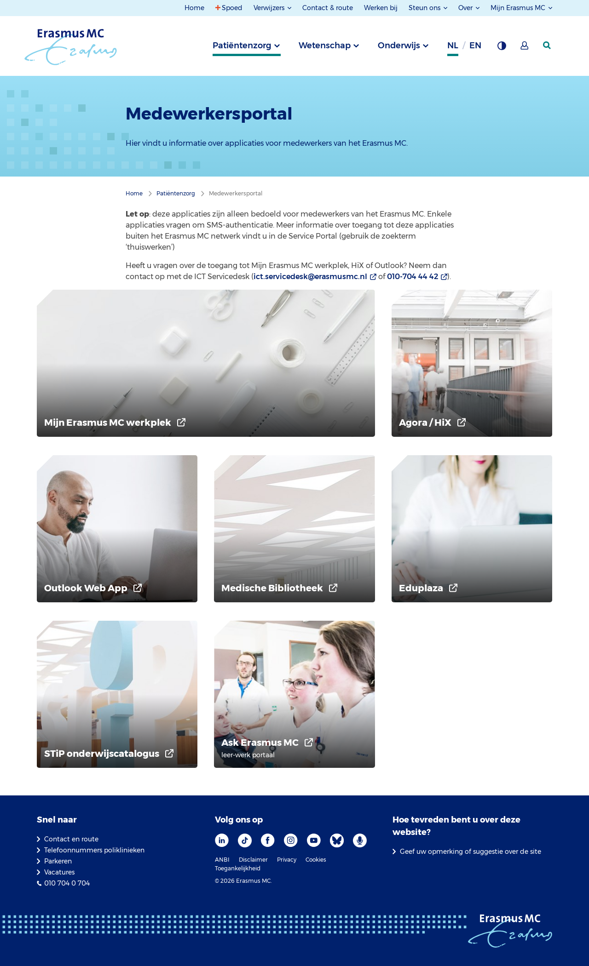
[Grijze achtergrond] (501, 48)
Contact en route (71, 839)
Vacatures (59, 872)
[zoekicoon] (547, 45)
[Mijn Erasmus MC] (525, 48)
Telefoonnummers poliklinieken (94, 850)
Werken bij (381, 8)
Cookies (316, 859)
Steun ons (425, 8)
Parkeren (58, 861)
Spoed (232, 8)
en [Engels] (475, 45)
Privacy (286, 859)
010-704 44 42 (412, 276)
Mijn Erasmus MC (519, 8)
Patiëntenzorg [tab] (242, 45)
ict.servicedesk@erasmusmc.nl (310, 276)
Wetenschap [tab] (325, 45)
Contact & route (327, 8)
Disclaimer (253, 859)
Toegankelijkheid (237, 868)
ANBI (222, 859)
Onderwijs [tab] (399, 45)
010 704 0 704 (67, 883)
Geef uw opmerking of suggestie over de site (470, 851)
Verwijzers (270, 8)
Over (466, 8)
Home (194, 8)
